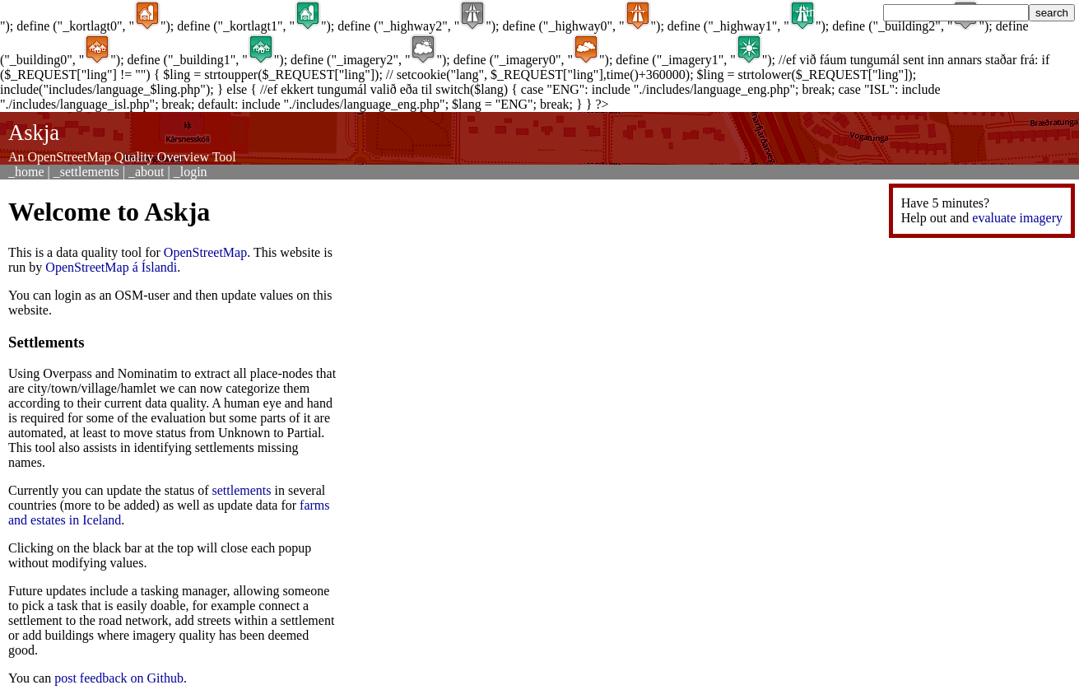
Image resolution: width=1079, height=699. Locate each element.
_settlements (86, 172)
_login (190, 172)
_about (146, 172)
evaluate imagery (1017, 218)
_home (26, 172)
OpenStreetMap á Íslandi (111, 267)
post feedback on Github (119, 678)
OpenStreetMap (205, 252)
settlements (242, 490)
